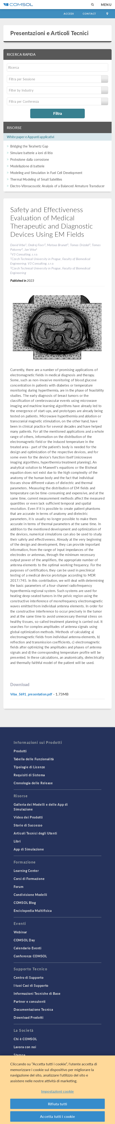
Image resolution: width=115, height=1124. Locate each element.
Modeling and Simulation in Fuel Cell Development (46, 172)
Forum (19, 886)
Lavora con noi (25, 1047)
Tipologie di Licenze (29, 767)
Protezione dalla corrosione (29, 159)
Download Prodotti (29, 1017)
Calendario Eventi (28, 948)
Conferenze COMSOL (30, 956)
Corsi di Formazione (29, 878)
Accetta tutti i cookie (57, 1116)
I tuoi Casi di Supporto (31, 985)
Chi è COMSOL (25, 1039)
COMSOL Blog (25, 902)
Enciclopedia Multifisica (33, 910)
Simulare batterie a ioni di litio (31, 152)
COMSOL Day (24, 940)
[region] (57, 1090)
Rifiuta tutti (57, 1103)
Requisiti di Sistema (29, 775)
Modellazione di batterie (27, 166)
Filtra (57, 113)
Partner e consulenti (30, 1001)
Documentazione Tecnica (33, 1009)
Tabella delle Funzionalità (34, 759)
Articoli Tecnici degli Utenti (35, 833)
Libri (17, 841)
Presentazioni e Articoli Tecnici (49, 33)
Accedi (69, 13)
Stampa (19, 1055)
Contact (89, 13)
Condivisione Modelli (30, 894)
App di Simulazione (29, 849)
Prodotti (20, 751)
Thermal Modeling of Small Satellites (36, 179)
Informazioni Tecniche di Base (37, 993)
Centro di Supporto (29, 977)
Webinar (20, 932)
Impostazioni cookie (57, 1091)
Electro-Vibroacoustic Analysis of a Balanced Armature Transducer (57, 186)
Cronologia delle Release (33, 783)
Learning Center (26, 870)
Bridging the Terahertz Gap (29, 146)
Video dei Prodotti (28, 817)
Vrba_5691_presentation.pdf (31, 694)
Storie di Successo (28, 825)
